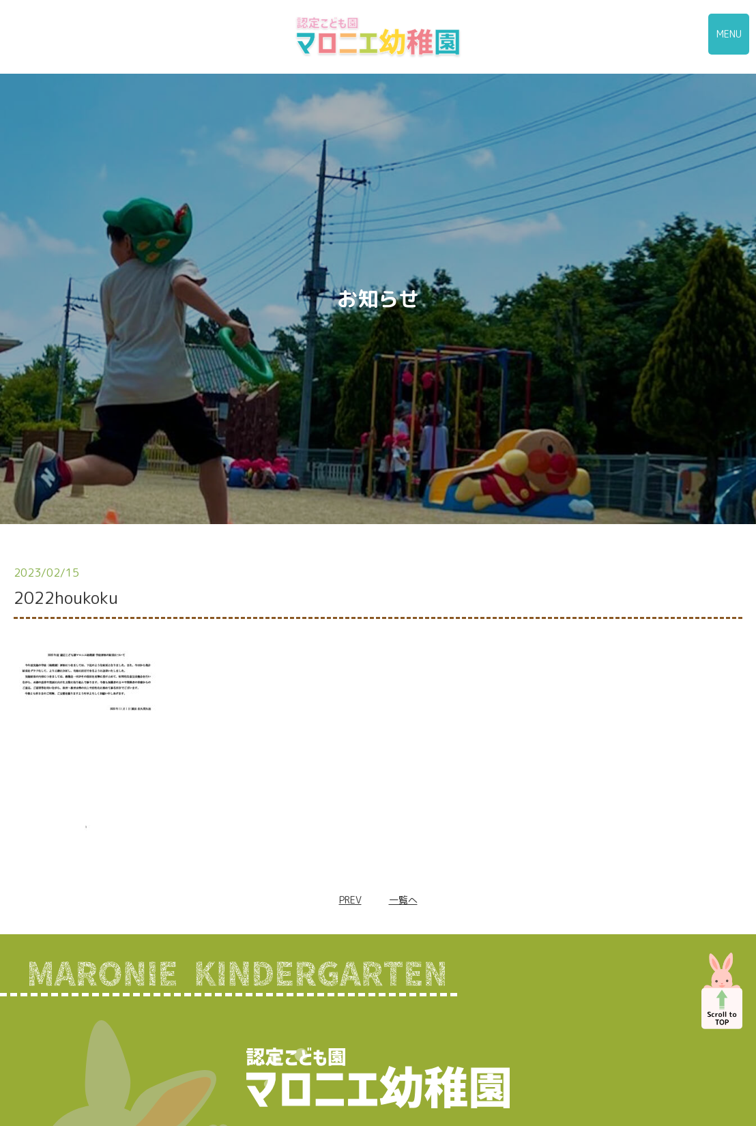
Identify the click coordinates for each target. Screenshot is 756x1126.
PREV (350, 899)
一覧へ (403, 899)
